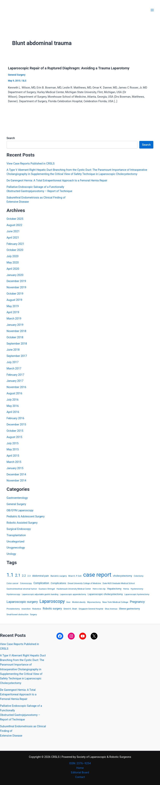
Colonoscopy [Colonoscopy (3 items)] (26, 583)
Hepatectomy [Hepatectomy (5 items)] (114, 588)
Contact (80, 777)
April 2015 (13, 455)
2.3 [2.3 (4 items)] (29, 576)
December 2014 (16, 474)
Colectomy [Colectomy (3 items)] (138, 576)
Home (80, 768)
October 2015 (15, 430)
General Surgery (16, 74)
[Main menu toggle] (152, 10)
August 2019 (14, 300)
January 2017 (15, 381)
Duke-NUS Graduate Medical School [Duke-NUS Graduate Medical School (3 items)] (119, 583)
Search (11, 138)
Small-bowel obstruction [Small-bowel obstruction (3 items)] (18, 614)
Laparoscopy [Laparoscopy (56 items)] (52, 601)
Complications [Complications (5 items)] (58, 583)
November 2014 (16, 480)
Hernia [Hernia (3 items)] (126, 589)
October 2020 (15, 250)
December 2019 (16, 281)
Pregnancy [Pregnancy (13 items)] (137, 602)
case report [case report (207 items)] (97, 575)
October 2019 (15, 293)
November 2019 (16, 287)
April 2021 (13, 237)
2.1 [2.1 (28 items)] (18, 575)
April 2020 (13, 268)
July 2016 (13, 399)
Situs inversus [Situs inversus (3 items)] (111, 609)
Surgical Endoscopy (19, 529)
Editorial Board (80, 772)
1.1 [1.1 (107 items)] (10, 575)
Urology (11, 554)
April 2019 (13, 312)
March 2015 (14, 462)
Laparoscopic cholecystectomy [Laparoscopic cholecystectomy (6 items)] (105, 594)
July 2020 (13, 256)
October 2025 (15, 219)
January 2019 (15, 324)
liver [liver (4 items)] (68, 602)
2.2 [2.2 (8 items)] (24, 575)
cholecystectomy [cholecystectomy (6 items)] (122, 575)
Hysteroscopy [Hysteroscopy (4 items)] (13, 594)
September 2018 (17, 343)
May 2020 (13, 262)
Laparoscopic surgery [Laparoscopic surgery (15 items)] (22, 602)
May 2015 (13, 449)
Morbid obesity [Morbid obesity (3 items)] (79, 602)
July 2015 (13, 443)
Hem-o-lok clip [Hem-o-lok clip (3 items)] (99, 589)
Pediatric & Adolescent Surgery (26, 516)
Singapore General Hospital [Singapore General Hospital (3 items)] (91, 609)
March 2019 (14, 318)
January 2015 (15, 468)
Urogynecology (16, 547)
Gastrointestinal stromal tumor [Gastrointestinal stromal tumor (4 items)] (22, 588)
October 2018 (15, 337)
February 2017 (15, 374)
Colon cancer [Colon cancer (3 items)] (12, 583)
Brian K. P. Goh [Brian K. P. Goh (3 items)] (75, 576)
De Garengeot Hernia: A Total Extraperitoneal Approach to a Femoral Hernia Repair (57, 180)
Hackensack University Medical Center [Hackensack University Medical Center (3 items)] (74, 589)
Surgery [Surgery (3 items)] (33, 614)
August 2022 (14, 225)
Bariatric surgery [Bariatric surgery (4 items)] (59, 576)
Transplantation (16, 535)
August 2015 (14, 437)
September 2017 (17, 356)
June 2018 (13, 349)
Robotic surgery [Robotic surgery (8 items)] (52, 608)
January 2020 (15, 275)
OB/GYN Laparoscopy (20, 510)
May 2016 (13, 406)
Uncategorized (16, 541)
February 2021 (15, 244)
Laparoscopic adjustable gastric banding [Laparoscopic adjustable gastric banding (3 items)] (40, 594)
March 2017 (14, 368)
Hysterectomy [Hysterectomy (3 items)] (137, 589)
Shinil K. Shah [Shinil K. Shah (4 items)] (70, 608)
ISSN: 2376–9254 (80, 763)
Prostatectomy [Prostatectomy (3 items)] (13, 609)
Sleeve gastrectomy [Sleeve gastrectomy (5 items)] (129, 608)
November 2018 (16, 331)
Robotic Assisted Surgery (22, 522)
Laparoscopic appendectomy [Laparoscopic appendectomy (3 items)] (73, 594)
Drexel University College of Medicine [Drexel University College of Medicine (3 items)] (84, 583)
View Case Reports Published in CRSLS (31, 163)
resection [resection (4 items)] (26, 608)
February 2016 (15, 418)
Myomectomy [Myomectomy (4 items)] (94, 602)
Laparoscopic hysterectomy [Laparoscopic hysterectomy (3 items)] (136, 594)
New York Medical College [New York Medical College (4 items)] (115, 602)
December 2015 (16, 424)
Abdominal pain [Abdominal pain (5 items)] (40, 575)
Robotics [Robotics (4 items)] (36, 608)
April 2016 (13, 412)
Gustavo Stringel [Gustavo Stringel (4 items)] (47, 588)
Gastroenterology (17, 498)
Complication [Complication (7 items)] (41, 583)
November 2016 (16, 387)
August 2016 (14, 393)
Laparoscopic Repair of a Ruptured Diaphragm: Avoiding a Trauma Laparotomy (68, 68)
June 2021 (13, 231)
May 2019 (13, 306)
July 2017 (13, 362)
